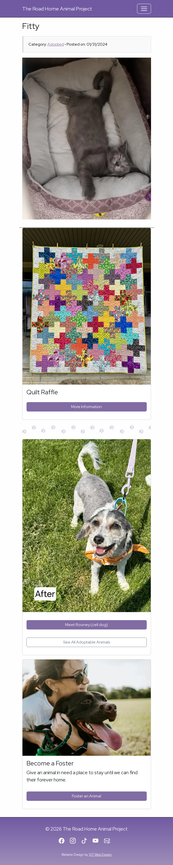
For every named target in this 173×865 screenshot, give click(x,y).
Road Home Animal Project (57, 8)
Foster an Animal (86, 796)
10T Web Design (100, 855)
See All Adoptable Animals (86, 642)
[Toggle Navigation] (144, 9)
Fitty (30, 26)
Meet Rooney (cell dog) (86, 624)
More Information (86, 406)
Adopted (55, 44)
